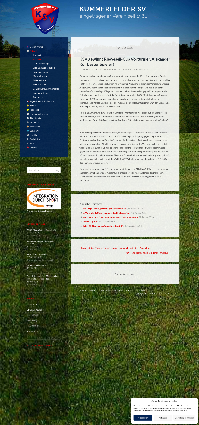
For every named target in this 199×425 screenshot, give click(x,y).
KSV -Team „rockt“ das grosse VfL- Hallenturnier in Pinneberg (113, 217)
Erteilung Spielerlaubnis (44, 67)
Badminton (35, 139)
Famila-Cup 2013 (91, 221)
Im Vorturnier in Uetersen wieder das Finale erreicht (108, 213)
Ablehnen (163, 418)
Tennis (33, 105)
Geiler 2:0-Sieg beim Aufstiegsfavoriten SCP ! (105, 226)
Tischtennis (35, 118)
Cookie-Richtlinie (154, 408)
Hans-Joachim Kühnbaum (109, 70)
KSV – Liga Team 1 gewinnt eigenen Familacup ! (106, 208)
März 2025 (31, 326)
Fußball (33, 51)
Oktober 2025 (33, 310)
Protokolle (38, 97)
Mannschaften (40, 76)
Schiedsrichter (40, 80)
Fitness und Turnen (39, 114)
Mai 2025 (31, 315)
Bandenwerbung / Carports (46, 88)
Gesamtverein (36, 46)
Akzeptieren (143, 418)
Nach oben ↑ (165, 294)
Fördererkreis (39, 84)
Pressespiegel (42, 63)
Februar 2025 (32, 331)
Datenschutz (125, 290)
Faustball (34, 135)
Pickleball (34, 109)
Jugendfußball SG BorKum (42, 101)
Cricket (33, 147)
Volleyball (34, 122)
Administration (88, 290)
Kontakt (37, 55)
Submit (57, 170)
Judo (32, 143)
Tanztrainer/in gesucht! (37, 254)
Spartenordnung (41, 93)
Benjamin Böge (149, 294)
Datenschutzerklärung (173, 408)
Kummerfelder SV (122, 10)
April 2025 (31, 320)
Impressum (140, 290)
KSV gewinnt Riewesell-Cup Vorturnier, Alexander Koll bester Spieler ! (117, 61)
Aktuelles (38, 59)
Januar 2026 (32, 304)
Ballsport (34, 130)
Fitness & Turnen (34, 260)
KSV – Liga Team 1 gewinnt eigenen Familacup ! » (148, 252)
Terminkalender (40, 72)
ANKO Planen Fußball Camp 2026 (41, 230)
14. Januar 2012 (86, 70)
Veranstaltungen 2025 (36, 265)
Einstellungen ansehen (184, 418)
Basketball (35, 126)
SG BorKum (43, 235)
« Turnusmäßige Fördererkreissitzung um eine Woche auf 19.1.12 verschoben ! (116, 248)
